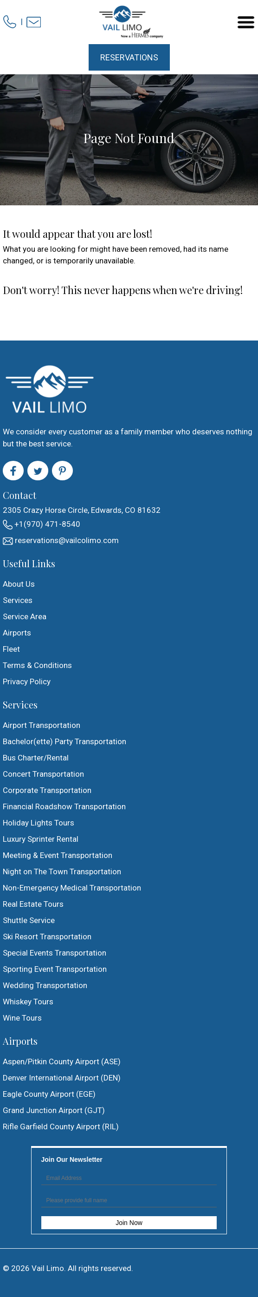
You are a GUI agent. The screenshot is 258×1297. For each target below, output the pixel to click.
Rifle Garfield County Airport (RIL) (61, 1126)
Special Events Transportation (54, 952)
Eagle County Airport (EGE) (49, 1094)
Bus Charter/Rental (36, 757)
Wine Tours (22, 1017)
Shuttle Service (29, 920)
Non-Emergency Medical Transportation (72, 887)
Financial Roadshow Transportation (64, 806)
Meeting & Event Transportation (57, 855)
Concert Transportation (43, 774)
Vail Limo (48, 1268)
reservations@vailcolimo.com (61, 540)
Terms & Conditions (37, 665)
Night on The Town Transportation (62, 871)
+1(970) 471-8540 (41, 524)
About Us (19, 584)
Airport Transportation (41, 725)
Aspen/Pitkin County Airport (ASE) (62, 1061)
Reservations (129, 57)
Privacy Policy (27, 681)
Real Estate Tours (33, 904)
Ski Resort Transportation (47, 936)
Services (17, 600)
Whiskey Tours (28, 1001)
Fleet (11, 649)
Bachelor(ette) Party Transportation (64, 741)
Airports (17, 632)
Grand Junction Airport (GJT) (54, 1110)
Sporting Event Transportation (55, 969)
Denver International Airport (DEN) (62, 1077)
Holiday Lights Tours (38, 822)
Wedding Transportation (45, 985)
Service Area (24, 616)
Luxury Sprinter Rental (40, 839)
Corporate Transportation (47, 790)
